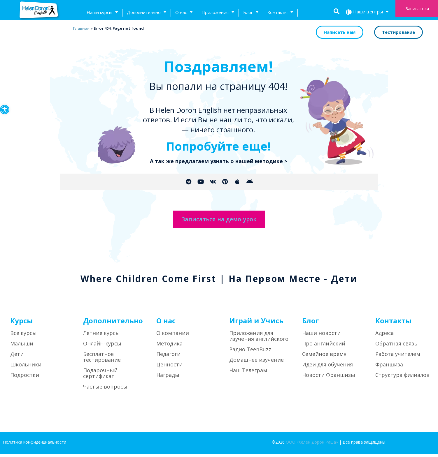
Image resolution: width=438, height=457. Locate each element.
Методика (169, 347)
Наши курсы (102, 13)
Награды (167, 378)
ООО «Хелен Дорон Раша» (312, 445)
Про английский (323, 347)
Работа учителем (397, 357)
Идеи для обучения (327, 368)
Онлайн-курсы (102, 347)
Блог (250, 13)
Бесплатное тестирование (102, 360)
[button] (4, 109)
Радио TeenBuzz (250, 353)
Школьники (25, 368)
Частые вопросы (105, 390)
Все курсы (23, 336)
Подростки (24, 378)
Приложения (218, 13)
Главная (80, 28)
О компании (172, 336)
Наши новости (321, 336)
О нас (183, 13)
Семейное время (324, 357)
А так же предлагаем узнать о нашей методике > (218, 161)
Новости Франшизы (328, 378)
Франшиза (389, 368)
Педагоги (168, 357)
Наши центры (370, 12)
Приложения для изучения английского (258, 339)
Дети (17, 357)
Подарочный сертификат (100, 376)
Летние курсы (101, 336)
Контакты (280, 13)
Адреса (384, 336)
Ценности (169, 368)
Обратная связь (396, 347)
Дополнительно (146, 13)
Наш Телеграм (248, 374)
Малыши (21, 347)
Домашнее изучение (256, 363)
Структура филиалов (402, 378)
